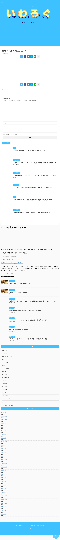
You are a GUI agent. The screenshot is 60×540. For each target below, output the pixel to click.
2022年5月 (3, 435)
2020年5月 (3, 453)
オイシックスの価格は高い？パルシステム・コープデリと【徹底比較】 (32, 190)
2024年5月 (3, 417)
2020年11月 (4, 446)
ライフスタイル (32, 530)
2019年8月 (3, 479)
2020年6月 (3, 450)
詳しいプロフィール (7, 278)
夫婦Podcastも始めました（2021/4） (12, 267)
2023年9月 (3, 428)
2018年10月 (4, 508)
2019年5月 (3, 490)
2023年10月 (4, 424)
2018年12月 (4, 500)
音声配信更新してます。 (8, 264)
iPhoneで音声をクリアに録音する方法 (19, 288)
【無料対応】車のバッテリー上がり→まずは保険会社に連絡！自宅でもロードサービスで (33, 305)
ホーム (16, 530)
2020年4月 (3, 457)
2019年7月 (3, 482)
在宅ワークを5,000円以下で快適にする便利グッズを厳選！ (25, 315)
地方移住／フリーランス (30, 535)
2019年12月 (4, 464)
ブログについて (21, 530)
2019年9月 (3, 475)
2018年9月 (3, 511)
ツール (27, 530)
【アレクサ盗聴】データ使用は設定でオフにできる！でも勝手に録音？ (32, 203)
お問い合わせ (42, 530)
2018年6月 (3, 519)
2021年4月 (3, 442)
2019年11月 (4, 468)
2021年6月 (3, 439)
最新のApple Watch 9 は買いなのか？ (19, 334)
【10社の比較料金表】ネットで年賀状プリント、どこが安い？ (30, 152)
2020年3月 (3, 461)
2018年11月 (4, 504)
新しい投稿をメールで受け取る (10, 136)
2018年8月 (3, 515)
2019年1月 (3, 497)
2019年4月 (3, 493)
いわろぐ (30, 533)
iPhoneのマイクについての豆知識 (18, 297)
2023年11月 (4, 421)
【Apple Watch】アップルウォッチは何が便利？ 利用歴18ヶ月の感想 (28, 343)
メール (4, 125)
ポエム (38, 530)
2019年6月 (3, 486)
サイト (4, 130)
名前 (4, 119)
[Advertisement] (30, 38)
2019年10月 (4, 471)
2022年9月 (3, 432)
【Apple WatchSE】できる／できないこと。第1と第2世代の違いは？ (32, 216)
